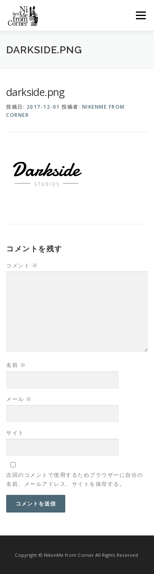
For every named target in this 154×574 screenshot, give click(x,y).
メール (19, 399)
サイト (15, 432)
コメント (22, 265)
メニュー (140, 15)
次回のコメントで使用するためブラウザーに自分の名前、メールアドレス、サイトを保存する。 (74, 479)
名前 (16, 365)
